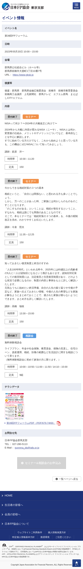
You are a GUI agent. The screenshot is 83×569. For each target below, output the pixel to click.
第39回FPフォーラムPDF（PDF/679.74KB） (31, 423)
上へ (76, 563)
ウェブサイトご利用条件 (29, 532)
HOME (9, 495)
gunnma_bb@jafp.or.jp (27, 447)
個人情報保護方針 (57, 532)
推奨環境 (44, 537)
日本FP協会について (17, 523)
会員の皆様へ (12, 514)
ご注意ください (63, 537)
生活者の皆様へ (14, 504)
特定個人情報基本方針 (23, 537)
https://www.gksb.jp (23, 74)
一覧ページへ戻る (68, 479)
